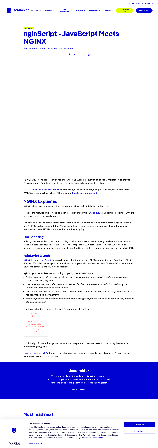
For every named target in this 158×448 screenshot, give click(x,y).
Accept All (140, 424)
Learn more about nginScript (37, 243)
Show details (34, 444)
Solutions (36, 10)
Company (109, 10)
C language (96, 102)
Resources (94, 10)
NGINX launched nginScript (37, 149)
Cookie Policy (97, 438)
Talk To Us (136, 3)
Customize (139, 431)
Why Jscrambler (66, 10)
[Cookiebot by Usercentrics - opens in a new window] (14, 443)
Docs (128, 3)
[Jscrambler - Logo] (17, 10)
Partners (81, 10)
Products (50, 10)
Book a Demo (144, 10)
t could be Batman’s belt (84, 82)
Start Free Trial (124, 10)
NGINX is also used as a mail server (41, 79)
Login (147, 3)
